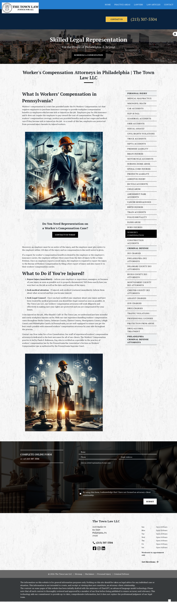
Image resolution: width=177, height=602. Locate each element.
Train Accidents (136, 212)
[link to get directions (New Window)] (115, 533)
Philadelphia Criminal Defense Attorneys (137, 340)
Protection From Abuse (140, 324)
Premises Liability (137, 149)
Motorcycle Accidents (140, 159)
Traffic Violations (138, 313)
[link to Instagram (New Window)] (99, 549)
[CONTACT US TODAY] (65, 235)
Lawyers (138, 4)
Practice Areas (122, 4)
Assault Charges (136, 298)
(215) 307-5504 (137, 19)
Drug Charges (135, 308)
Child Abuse (134, 189)
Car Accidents (135, 109)
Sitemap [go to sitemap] (78, 574)
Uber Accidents (136, 124)
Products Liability (138, 174)
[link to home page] (20, 7)
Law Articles (153, 4)
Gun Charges (134, 303)
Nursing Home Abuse (138, 164)
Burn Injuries (134, 227)
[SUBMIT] (150, 502)
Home (108, 4)
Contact (168, 4)
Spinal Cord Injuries (139, 169)
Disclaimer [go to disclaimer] (89, 574)
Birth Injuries (135, 207)
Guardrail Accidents (139, 119)
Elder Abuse (134, 222)
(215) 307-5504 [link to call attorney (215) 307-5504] (102, 543)
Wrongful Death (136, 104)
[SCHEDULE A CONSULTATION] (88, 55)
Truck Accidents (136, 139)
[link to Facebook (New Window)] (94, 549)
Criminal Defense (137, 248)
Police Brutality (137, 217)
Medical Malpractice (139, 99)
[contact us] (99, 19)
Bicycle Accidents (137, 184)
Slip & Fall (133, 114)
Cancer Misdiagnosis (139, 202)
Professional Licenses (140, 319)
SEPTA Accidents (136, 144)
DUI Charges (134, 253)
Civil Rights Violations (141, 134)
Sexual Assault (136, 129)
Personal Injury (137, 93)
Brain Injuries (135, 154)
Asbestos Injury (136, 179)
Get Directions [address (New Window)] (150, 562)
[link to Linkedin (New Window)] (103, 549)
